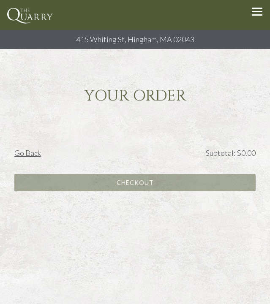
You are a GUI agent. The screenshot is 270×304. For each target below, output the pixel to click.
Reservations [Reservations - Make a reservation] (135, 277)
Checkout (135, 183)
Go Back (27, 153)
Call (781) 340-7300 (135, 259)
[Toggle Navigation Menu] (257, 11)
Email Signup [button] (135, 295)
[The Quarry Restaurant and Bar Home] (31, 15)
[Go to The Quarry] (135, 39)
